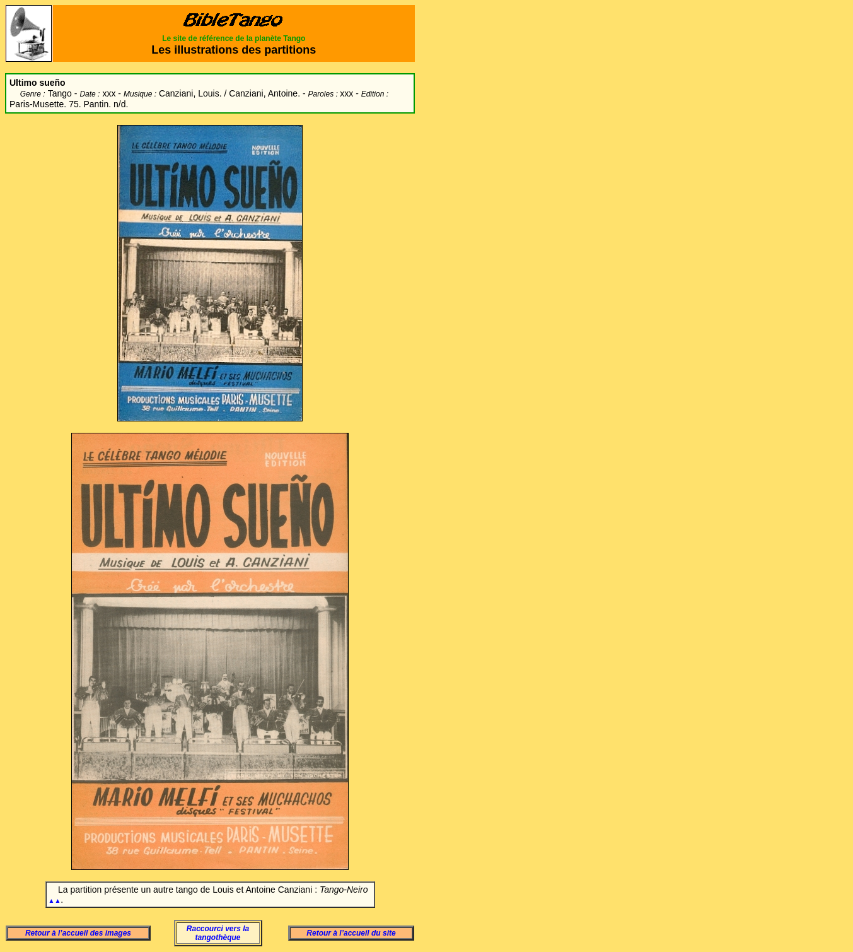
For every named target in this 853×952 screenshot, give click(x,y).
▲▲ (55, 900)
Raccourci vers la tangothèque (218, 933)
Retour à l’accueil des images (78, 933)
